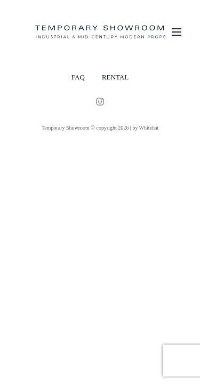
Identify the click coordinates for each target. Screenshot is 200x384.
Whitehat (149, 128)
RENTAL (115, 77)
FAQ (78, 77)
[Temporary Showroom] (100, 32)
